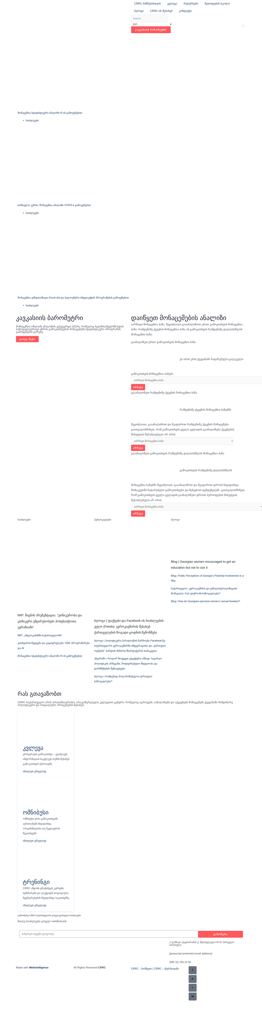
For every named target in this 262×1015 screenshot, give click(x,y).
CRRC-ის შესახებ (161, 10)
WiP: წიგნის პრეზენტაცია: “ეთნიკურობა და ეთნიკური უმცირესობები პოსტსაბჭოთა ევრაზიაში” (50, 623)
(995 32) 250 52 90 (180, 981)
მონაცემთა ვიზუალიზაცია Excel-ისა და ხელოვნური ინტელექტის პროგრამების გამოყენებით (79, 298)
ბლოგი (139, 10)
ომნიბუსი (37, 825)
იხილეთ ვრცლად (34, 784)
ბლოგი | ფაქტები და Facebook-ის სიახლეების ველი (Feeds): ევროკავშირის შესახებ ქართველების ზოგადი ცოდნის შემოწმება (128, 628)
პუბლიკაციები (103, 521)
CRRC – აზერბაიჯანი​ (169, 988)
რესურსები (191, 3)
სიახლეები (33, 121)
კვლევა (172, 3)
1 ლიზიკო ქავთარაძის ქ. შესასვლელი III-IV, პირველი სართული (204, 963)
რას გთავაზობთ (39, 701)
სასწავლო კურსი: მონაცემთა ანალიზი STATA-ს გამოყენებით (58, 205)
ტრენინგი (37, 895)
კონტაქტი (185, 10)
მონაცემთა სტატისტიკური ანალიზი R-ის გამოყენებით (53, 113)
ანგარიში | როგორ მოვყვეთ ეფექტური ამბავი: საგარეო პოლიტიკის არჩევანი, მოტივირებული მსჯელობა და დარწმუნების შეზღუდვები (125, 670)
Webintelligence (39, 987)
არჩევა (138, 388)
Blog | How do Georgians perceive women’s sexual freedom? (207, 603)
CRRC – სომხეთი (142, 988)
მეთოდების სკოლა (217, 3)
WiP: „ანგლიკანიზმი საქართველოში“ (42, 637)
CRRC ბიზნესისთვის (147, 3)
